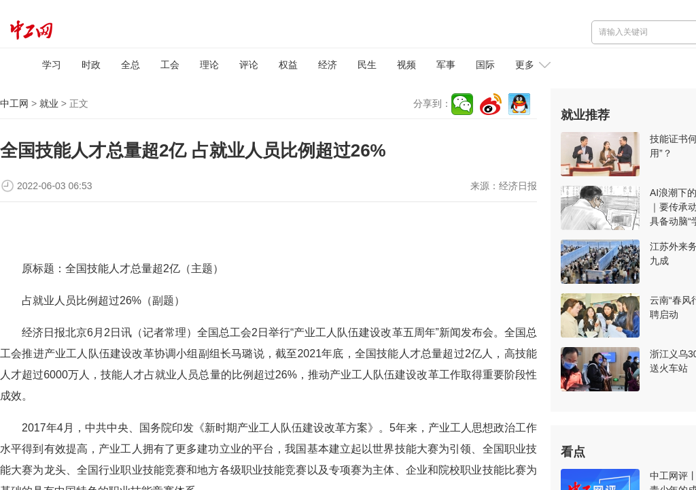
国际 (485, 64)
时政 (91, 64)
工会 (169, 64)
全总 (130, 64)
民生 (367, 64)
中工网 (14, 103)
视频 (406, 64)
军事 (445, 64)
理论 (209, 64)
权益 (288, 64)
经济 (327, 64)
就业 (48, 103)
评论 (248, 64)
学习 (51, 64)
